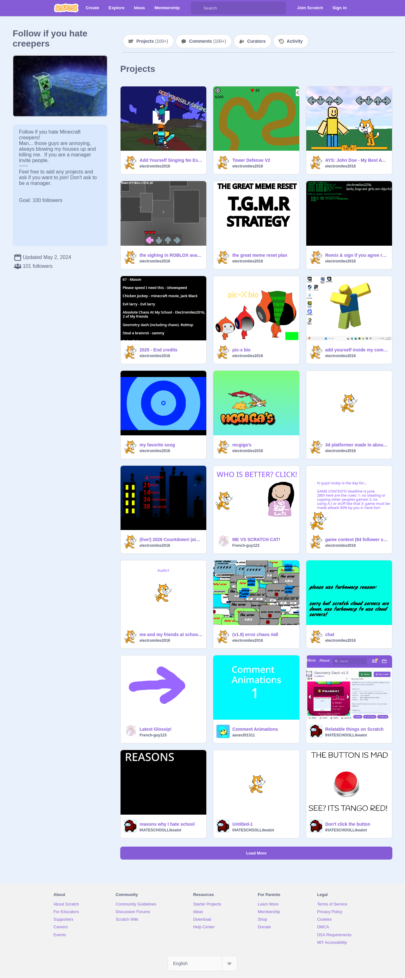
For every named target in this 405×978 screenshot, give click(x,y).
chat (329, 634)
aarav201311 (243, 735)
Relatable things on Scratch (354, 729)
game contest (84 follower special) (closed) (356, 539)
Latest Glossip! (155, 729)
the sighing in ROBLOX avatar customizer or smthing (171, 255)
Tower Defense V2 (251, 160)
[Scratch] (66, 8)
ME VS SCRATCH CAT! (256, 539)
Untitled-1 (242, 824)
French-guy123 (245, 545)
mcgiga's (241, 444)
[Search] (197, 8)
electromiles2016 (155, 166)
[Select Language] (202, 963)
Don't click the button (348, 824)
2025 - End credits (159, 349)
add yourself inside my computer (356, 349)
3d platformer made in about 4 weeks (356, 444)
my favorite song (157, 444)
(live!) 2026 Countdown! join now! (171, 539)
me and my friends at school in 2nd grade (171, 634)
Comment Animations (255, 729)
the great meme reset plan (259, 255)
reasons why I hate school (167, 824)
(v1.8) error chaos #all (255, 634)
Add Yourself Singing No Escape (171, 160)
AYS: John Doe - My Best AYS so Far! (356, 160)
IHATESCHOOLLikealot (346, 735)
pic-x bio (241, 349)
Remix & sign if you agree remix (356, 255)
